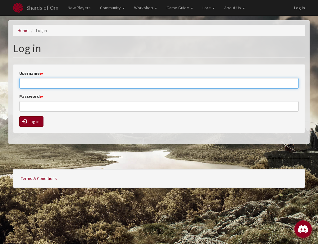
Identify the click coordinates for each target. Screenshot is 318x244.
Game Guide (179, 8)
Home (23, 30)
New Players (79, 8)
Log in (299, 8)
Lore (208, 8)
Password (29, 96)
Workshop (145, 8)
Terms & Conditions (39, 178)
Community (112, 8)
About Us (234, 8)
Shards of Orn (42, 7)
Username (29, 73)
